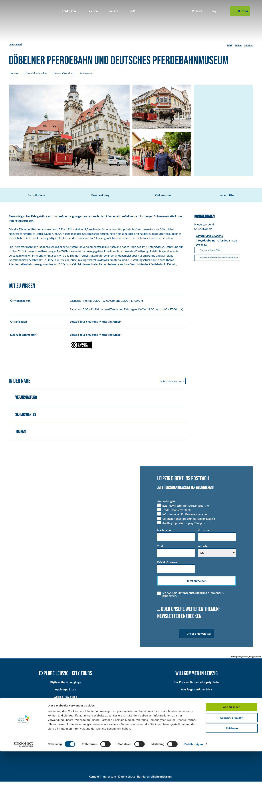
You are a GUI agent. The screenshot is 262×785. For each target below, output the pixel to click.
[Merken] (248, 44)
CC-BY (188, 127)
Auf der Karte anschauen (172, 384)
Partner (220, 729)
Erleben (93, 11)
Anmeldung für (166, 504)
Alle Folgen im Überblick (196, 693)
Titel (160, 549)
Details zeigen (193, 777)
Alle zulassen (231, 740)
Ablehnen (231, 761)
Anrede (202, 549)
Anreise (131, 729)
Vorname (203, 533)
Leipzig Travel (15, 44)
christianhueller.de (166, 127)
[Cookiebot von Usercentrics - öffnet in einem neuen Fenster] (23, 778)
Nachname (164, 533)
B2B (132, 11)
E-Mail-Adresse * (167, 565)
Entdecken (69, 11)
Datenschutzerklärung (192, 596)
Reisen (113, 11)
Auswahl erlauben (231, 751)
